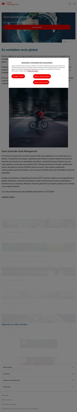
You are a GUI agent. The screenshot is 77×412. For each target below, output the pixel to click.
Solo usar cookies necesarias (42, 76)
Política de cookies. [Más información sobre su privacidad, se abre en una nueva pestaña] (33, 71)
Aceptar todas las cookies (41, 82)
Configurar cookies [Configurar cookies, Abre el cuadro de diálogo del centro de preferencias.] (18, 76)
